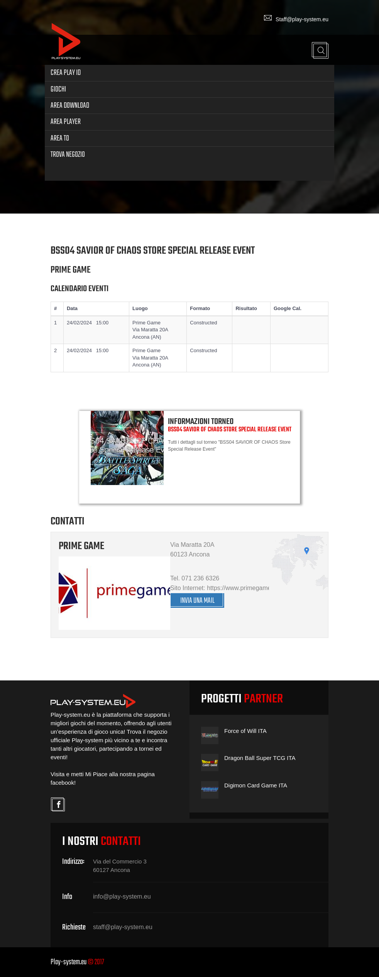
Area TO (60, 138)
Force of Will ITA (245, 731)
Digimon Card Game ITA (255, 785)
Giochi (58, 89)
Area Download (70, 106)
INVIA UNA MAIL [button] (197, 601)
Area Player (66, 122)
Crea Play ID (66, 73)
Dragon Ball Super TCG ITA (260, 758)
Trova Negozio (68, 155)
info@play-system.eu (122, 896)
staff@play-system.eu (122, 927)
